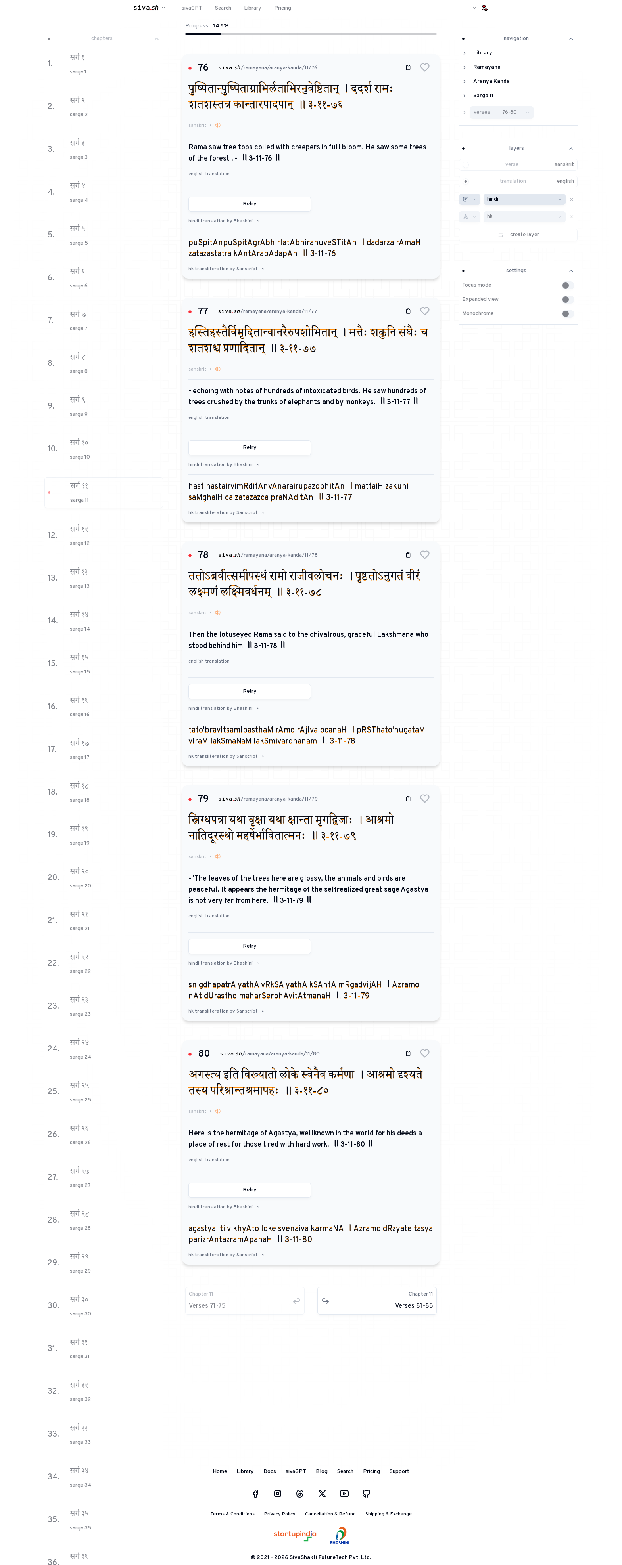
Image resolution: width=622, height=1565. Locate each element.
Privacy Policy (280, 1514)
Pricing (371, 1471)
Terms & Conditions (232, 1514)
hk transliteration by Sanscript (226, 269)
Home (220, 1471)
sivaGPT (296, 1471)
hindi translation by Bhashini (223, 221)
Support (399, 1471)
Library (245, 1471)
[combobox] (469, 199)
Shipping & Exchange (388, 1514)
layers (518, 148)
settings (518, 271)
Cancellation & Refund (330, 1514)
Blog (322, 1471)
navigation (518, 38)
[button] (425, 67)
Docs (269, 1471)
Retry (250, 204)
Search (345, 1471)
